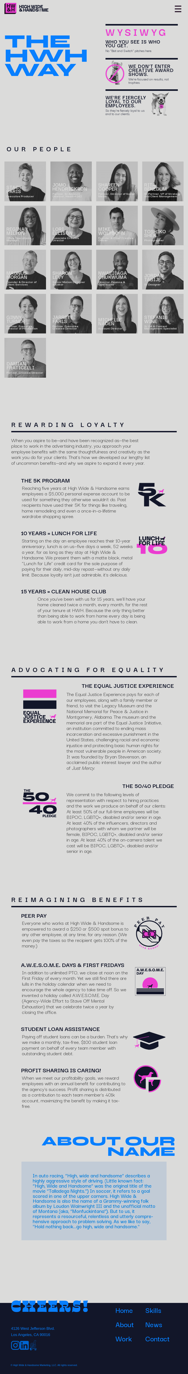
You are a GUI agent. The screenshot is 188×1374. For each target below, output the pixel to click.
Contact (157, 1338)
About (124, 1324)
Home (124, 1309)
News (153, 1324)
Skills (153, 1309)
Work (123, 1338)
